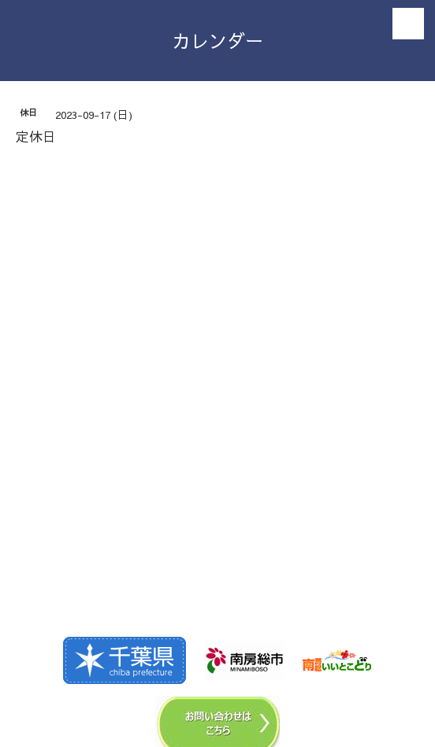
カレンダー (218, 40)
